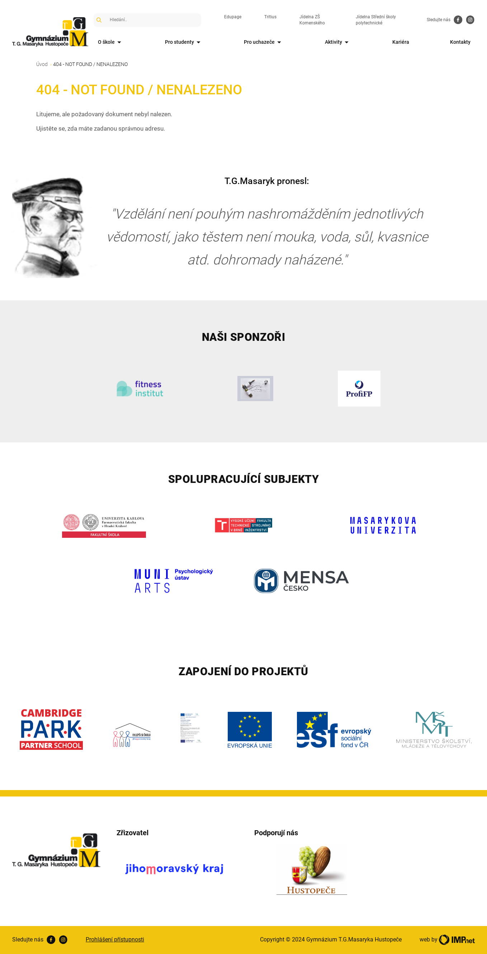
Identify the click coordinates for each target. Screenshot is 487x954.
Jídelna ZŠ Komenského (312, 19)
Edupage (232, 16)
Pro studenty (184, 42)
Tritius (270, 16)
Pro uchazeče (264, 42)
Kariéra (400, 42)
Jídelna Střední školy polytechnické (376, 19)
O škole (111, 42)
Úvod (42, 64)
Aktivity (338, 42)
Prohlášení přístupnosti (115, 939)
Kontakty (460, 42)
